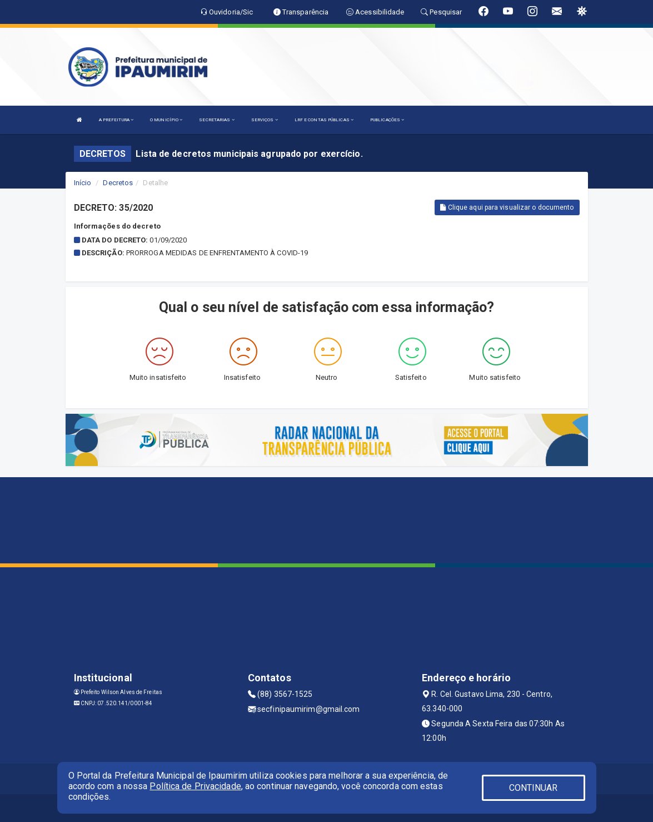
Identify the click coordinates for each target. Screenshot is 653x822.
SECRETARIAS (216, 119)
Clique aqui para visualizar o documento (507, 207)
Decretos (118, 183)
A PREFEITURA (116, 119)
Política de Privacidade (195, 786)
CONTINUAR (533, 788)
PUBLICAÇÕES (387, 119)
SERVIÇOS (264, 119)
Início (83, 183)
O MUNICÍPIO (166, 119)
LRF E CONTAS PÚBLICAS (324, 119)
